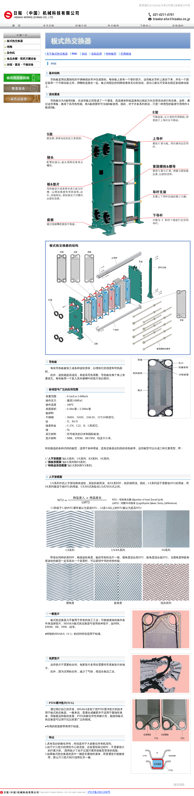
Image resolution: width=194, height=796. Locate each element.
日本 (163, 5)
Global (155, 5)
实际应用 (96, 53)
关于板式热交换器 (57, 53)
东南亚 (179, 5)
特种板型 (111, 53)
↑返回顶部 (178, 784)
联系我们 (144, 5)
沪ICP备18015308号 (98, 792)
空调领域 (125, 53)
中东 (187, 5)
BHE (84, 53)
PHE (74, 53)
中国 (170, 5)
